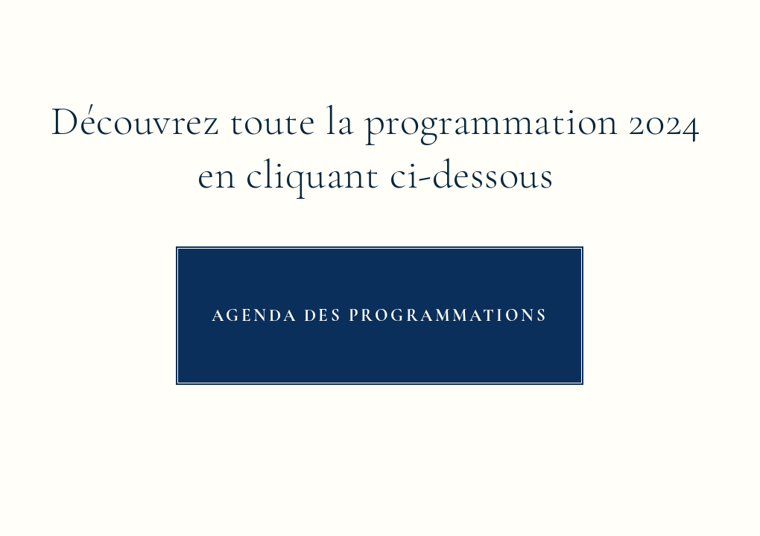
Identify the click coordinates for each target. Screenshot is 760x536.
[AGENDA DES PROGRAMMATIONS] (379, 316)
